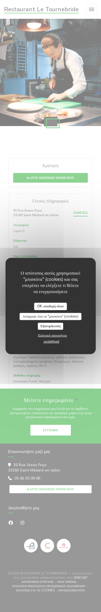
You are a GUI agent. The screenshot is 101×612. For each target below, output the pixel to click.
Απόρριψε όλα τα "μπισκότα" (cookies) (50, 316)
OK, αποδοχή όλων (50, 306)
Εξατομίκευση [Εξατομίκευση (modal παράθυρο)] (50, 326)
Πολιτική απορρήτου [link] (52, 335)
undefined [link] (51, 341)
